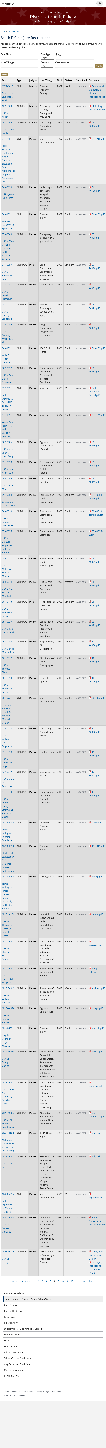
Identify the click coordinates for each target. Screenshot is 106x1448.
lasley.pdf (96, 822)
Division (45, 62)
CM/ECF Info (10, 1305)
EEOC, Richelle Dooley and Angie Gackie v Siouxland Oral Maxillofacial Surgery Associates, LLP (8, 160)
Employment (27, 1391)
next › (83, 1280)
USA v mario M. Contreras (8, 779)
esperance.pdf (96, 1197)
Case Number (62, 62)
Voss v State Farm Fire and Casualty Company (8, 426)
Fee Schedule (10, 1346)
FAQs (59, 1391)
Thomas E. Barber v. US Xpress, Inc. (8, 221)
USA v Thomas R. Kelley (7, 608)
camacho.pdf (95, 1085)
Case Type (46, 54)
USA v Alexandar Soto (7, 271)
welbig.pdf (97, 876)
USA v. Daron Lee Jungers (7, 759)
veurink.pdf (97, 1028)
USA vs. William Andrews (8, 995)
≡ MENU (8, 3)
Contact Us (15, 1391)
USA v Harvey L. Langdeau (7, 311)
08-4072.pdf (98, 697)
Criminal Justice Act (14, 1310)
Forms (7, 1340)
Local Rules (9, 1316)
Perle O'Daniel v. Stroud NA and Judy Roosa (7, 399)
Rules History (11, 1322)
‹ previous (25, 1280)
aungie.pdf (97, 1008)
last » (91, 1280)
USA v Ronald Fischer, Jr (7, 291)
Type (19, 80)
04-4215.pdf (98, 138)
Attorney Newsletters (15, 1293)
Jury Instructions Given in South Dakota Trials (28, 1299)
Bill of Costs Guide (13, 1352)
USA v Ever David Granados (7, 375)
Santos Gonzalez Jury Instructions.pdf (97, 1221)
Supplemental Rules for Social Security (23, 1328)
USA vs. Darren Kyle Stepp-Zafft (8, 975)
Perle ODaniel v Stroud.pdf (94, 392)
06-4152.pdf (98, 348)
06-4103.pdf (98, 214)
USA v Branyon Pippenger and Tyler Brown (7, 542)
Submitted (81, 80)
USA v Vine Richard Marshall (7, 588)
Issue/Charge (7, 62)
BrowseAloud (21, 1395)
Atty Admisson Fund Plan (17, 1364)
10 (72, 1280)
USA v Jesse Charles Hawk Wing (8, 449)
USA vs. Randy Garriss (8, 1058)
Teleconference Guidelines (17, 1358)
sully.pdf (96, 1156)
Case (4, 80)
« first (14, 1280)
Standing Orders (12, 1334)
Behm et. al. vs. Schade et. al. (8, 93)
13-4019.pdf (98, 846)
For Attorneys (13, 31)
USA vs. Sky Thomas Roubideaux (8, 1120)
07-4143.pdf (98, 415)
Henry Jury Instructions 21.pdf (96, 1255)
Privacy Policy (9, 1395)
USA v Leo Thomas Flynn (7, 665)
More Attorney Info (14, 1370)
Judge (59, 54)
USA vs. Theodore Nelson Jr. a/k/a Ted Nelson (8, 925)
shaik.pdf (96, 1132)
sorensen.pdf (95, 944)
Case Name (6, 54)
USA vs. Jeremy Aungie (8, 1015)
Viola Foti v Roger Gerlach (7, 355)
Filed (59, 80)
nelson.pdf (97, 914)
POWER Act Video (13, 1375)
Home (3, 31)
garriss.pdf (97, 1051)
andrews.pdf (98, 988)
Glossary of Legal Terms (45, 1391)
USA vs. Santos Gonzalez (8, 1224)
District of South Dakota (53, 17)
